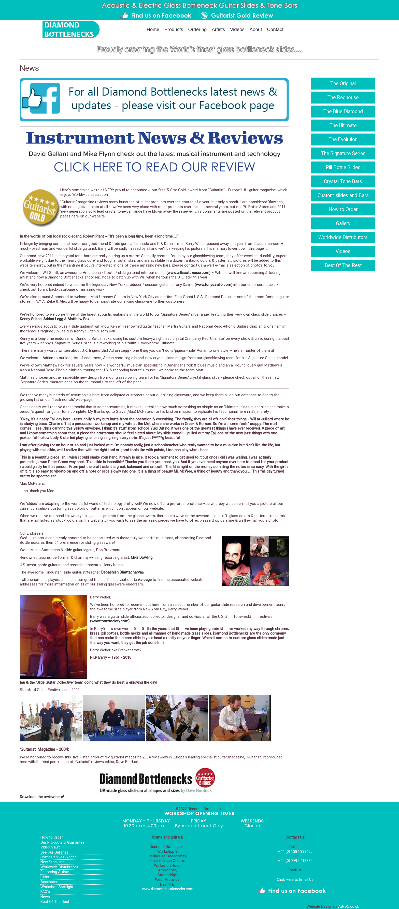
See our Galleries (54, 852)
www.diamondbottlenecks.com (167, 889)
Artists (218, 29)
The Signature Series (343, 153)
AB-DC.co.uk (348, 906)
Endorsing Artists (54, 872)
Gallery (343, 223)
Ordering (197, 29)
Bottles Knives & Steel (58, 857)
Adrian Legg (53, 319)
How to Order (343, 209)
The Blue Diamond (343, 111)
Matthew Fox (78, 319)
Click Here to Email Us (295, 879)
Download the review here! (42, 797)
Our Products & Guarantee (62, 842)
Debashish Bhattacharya (121, 572)
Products (173, 29)
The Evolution (343, 139)
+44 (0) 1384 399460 (295, 851)
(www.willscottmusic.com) (188, 272)
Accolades (49, 881)
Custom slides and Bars (343, 195)
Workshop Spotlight (56, 887)
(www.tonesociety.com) (110, 621)
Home (153, 29)
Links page (143, 579)
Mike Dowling (141, 557)
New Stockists (52, 862)
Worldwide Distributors (343, 237)
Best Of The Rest (343, 265)
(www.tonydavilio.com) (213, 284)
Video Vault (50, 847)
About (256, 29)
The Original (343, 83)
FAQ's (45, 891)
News (45, 897)
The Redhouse (343, 97)
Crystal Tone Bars (343, 181)
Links (44, 877)
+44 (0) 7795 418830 (295, 860)
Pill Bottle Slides (343, 167)
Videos (237, 29)
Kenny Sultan (30, 319)
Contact (275, 29)
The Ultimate (343, 125)
